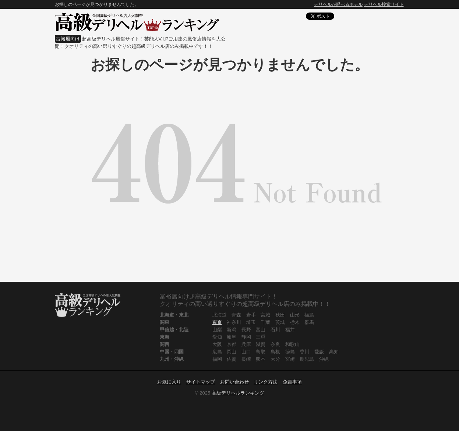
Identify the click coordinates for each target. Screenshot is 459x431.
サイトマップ (200, 382)
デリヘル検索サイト (384, 4)
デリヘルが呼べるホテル (338, 4)
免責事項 (292, 382)
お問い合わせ (234, 382)
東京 (217, 322)
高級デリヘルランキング (238, 393)
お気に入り (169, 382)
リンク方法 (266, 382)
